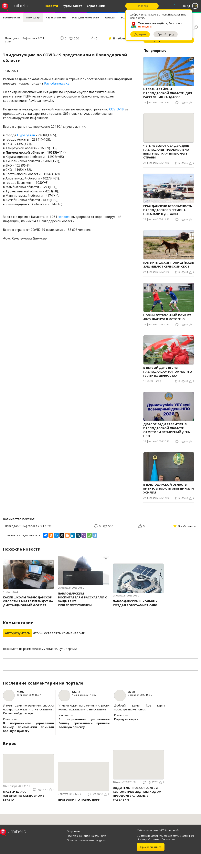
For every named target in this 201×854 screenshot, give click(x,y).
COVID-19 (116, 109)
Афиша (110, 17)
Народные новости (85, 17)
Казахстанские (56, 17)
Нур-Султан (26, 135)
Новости (51, 6)
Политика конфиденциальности (86, 836)
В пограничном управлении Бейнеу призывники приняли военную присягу (28, 727)
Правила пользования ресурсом (86, 840)
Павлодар (33, 17)
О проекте (73, 831)
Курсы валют (72, 6)
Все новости (11, 17)
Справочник (96, 6)
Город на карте (126, 719)
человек (64, 217)
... (28, 603)
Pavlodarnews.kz (56, 83)
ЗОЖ (124, 17)
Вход (186, 6)
